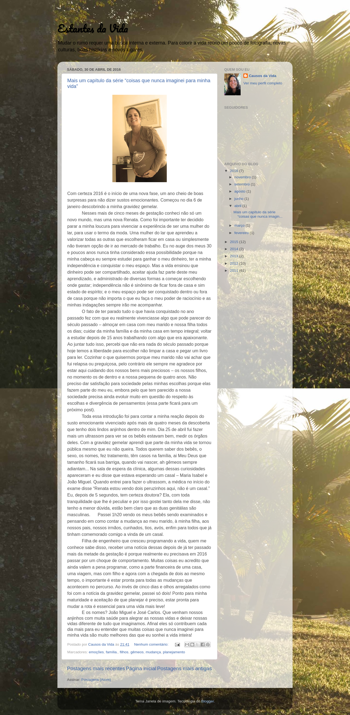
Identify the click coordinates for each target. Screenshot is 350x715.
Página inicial (141, 668)
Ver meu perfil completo (262, 83)
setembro (242, 184)
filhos (124, 652)
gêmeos (137, 652)
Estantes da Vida (92, 28)
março (240, 225)
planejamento (174, 652)
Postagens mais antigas (184, 668)
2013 (234, 256)
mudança (153, 652)
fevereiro (242, 233)
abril (238, 206)
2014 (234, 249)
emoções (96, 652)
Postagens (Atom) (96, 680)
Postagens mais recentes (96, 668)
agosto (240, 191)
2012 (234, 263)
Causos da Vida (262, 76)
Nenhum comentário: (151, 644)
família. (112, 652)
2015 (234, 242)
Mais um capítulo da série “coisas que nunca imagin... (258, 214)
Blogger (207, 701)
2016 (234, 171)
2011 (234, 270)
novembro (243, 177)
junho (239, 199)
